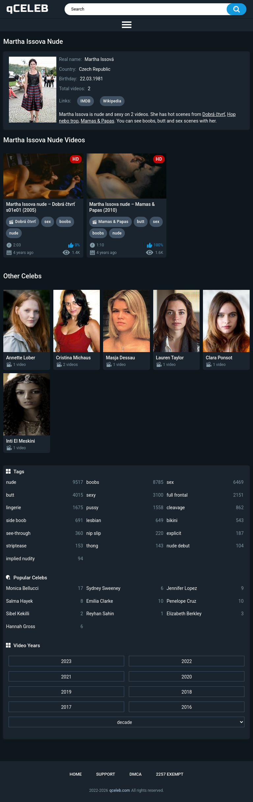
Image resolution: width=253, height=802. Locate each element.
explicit (205, 533)
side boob (44, 520)
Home (76, 774)
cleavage (205, 508)
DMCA (135, 774)
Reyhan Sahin (124, 614)
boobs (124, 482)
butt (44, 495)
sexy (124, 495)
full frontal (205, 495)
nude (44, 482)
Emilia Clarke (124, 601)
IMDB (85, 101)
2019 (66, 692)
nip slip (124, 533)
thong (124, 546)
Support (105, 774)
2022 (187, 661)
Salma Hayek (44, 601)
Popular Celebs (30, 578)
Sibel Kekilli (44, 614)
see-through (44, 533)
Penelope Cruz (205, 601)
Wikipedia (112, 101)
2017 (66, 707)
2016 (187, 707)
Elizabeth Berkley (205, 614)
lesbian (124, 520)
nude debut (205, 546)
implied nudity (44, 559)
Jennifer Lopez (205, 588)
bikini (205, 520)
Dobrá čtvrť (213, 114)
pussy (124, 508)
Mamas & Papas (97, 121)
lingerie (44, 508)
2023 (66, 661)
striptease (44, 546)
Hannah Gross (44, 626)
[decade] (127, 722)
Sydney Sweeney (124, 588)
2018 (187, 692)
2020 (187, 676)
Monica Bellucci (44, 588)
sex (205, 482)
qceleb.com (119, 790)
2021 (66, 676)
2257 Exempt (169, 774)
